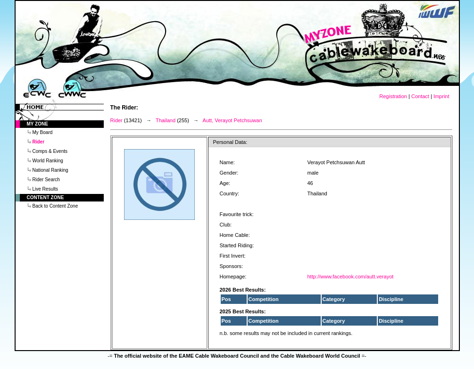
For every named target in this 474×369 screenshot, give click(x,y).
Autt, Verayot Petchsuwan (232, 120)
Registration (393, 96)
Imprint (441, 96)
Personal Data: (230, 142)
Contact (420, 96)
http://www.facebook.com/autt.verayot (351, 276)
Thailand (165, 120)
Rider (116, 120)
